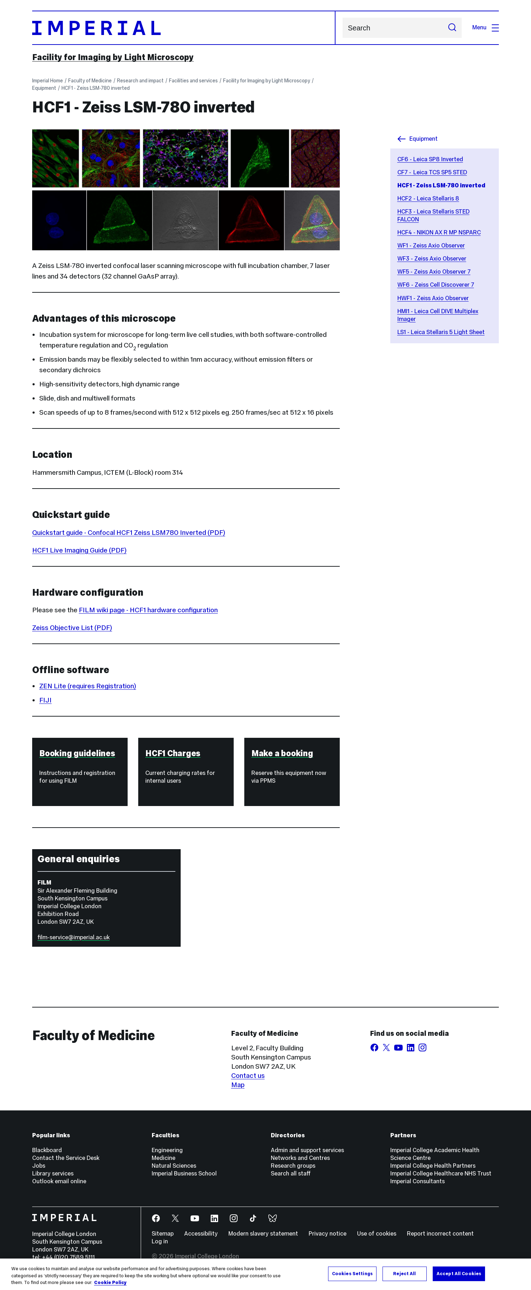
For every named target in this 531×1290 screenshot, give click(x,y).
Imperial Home (47, 80)
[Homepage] (183, 28)
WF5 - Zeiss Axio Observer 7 (434, 271)
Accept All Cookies (459, 1273)
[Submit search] (452, 28)
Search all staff (291, 1173)
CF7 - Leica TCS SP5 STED (432, 172)
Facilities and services (193, 80)
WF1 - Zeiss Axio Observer (431, 245)
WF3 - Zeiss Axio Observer (431, 258)
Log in (160, 1241)
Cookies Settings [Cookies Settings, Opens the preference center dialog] (352, 1273)
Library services (53, 1173)
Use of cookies (376, 1233)
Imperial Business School (184, 1173)
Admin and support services (307, 1150)
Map (238, 1084)
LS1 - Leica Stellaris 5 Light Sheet (441, 332)
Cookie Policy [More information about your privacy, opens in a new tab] (110, 1282)
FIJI (45, 700)
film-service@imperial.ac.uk (73, 937)
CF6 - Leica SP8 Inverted (430, 159)
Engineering (167, 1150)
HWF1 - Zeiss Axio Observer (433, 298)
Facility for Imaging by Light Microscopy (113, 57)
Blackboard (47, 1150)
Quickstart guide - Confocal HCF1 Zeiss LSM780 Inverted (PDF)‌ (128, 532)
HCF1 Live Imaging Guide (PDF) (79, 550)
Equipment (44, 88)
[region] (265, 1274)
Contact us (248, 1075)
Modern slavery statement (263, 1233)
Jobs (38, 1165)
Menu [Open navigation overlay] (485, 27)
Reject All (404, 1273)
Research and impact (140, 80)
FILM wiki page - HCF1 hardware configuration (148, 610)
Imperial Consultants (417, 1181)
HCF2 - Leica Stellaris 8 (428, 198)
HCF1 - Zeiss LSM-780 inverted (96, 88)
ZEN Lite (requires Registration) (87, 686)
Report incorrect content (440, 1233)
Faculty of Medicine (90, 80)
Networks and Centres (300, 1158)
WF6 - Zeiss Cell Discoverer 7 (435, 284)
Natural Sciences (174, 1165)
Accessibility (201, 1233)
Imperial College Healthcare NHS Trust (440, 1173)
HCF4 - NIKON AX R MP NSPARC (439, 232)
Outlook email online (59, 1181)
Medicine (163, 1158)
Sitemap (163, 1233)
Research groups (293, 1165)
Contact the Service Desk (65, 1158)
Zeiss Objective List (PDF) (72, 627)
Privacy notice (327, 1233)
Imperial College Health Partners (432, 1165)
